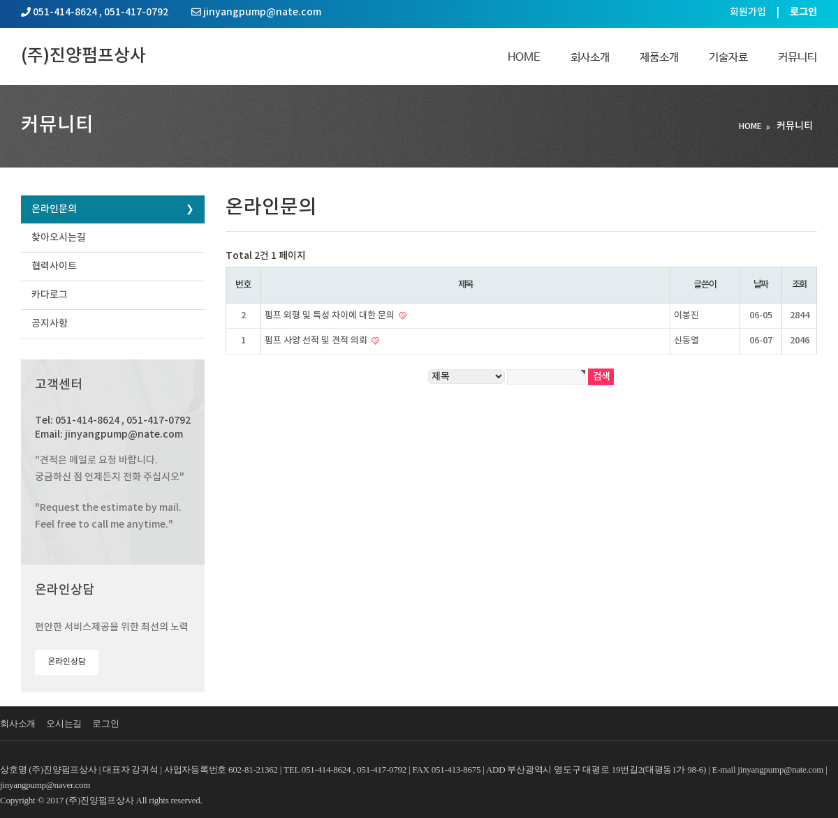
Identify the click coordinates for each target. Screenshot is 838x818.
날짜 (761, 284)
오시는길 (64, 723)
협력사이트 (54, 266)
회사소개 (590, 57)
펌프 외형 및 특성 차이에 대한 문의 (331, 315)
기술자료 (728, 57)
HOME (750, 126)
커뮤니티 (797, 57)
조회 (799, 284)
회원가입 (748, 12)
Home (524, 57)
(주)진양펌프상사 (83, 56)
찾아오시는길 (58, 238)
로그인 (105, 723)
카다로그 (49, 295)
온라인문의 (54, 209)
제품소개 (659, 57)
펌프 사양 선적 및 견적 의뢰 (317, 340)
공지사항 (49, 323)
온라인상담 (66, 662)
